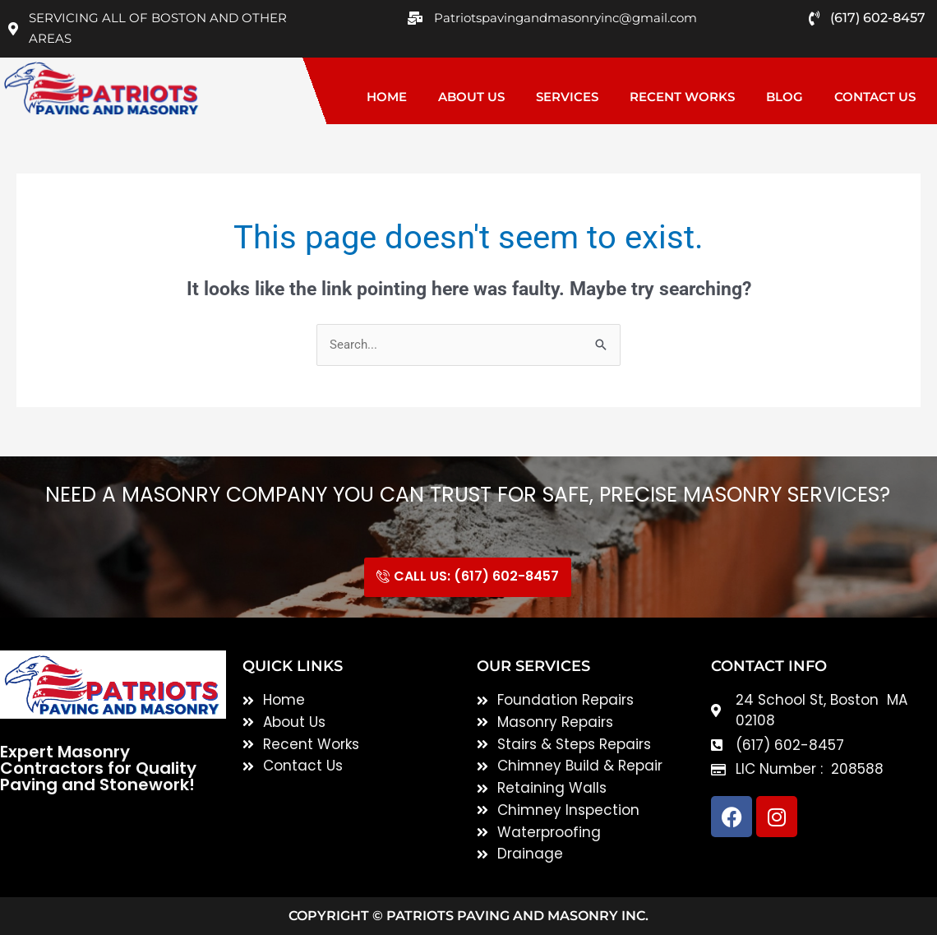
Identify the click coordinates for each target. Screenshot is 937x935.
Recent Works (682, 96)
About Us (471, 96)
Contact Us (875, 96)
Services (567, 96)
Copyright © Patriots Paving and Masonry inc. (468, 915)
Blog (784, 96)
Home (387, 96)
